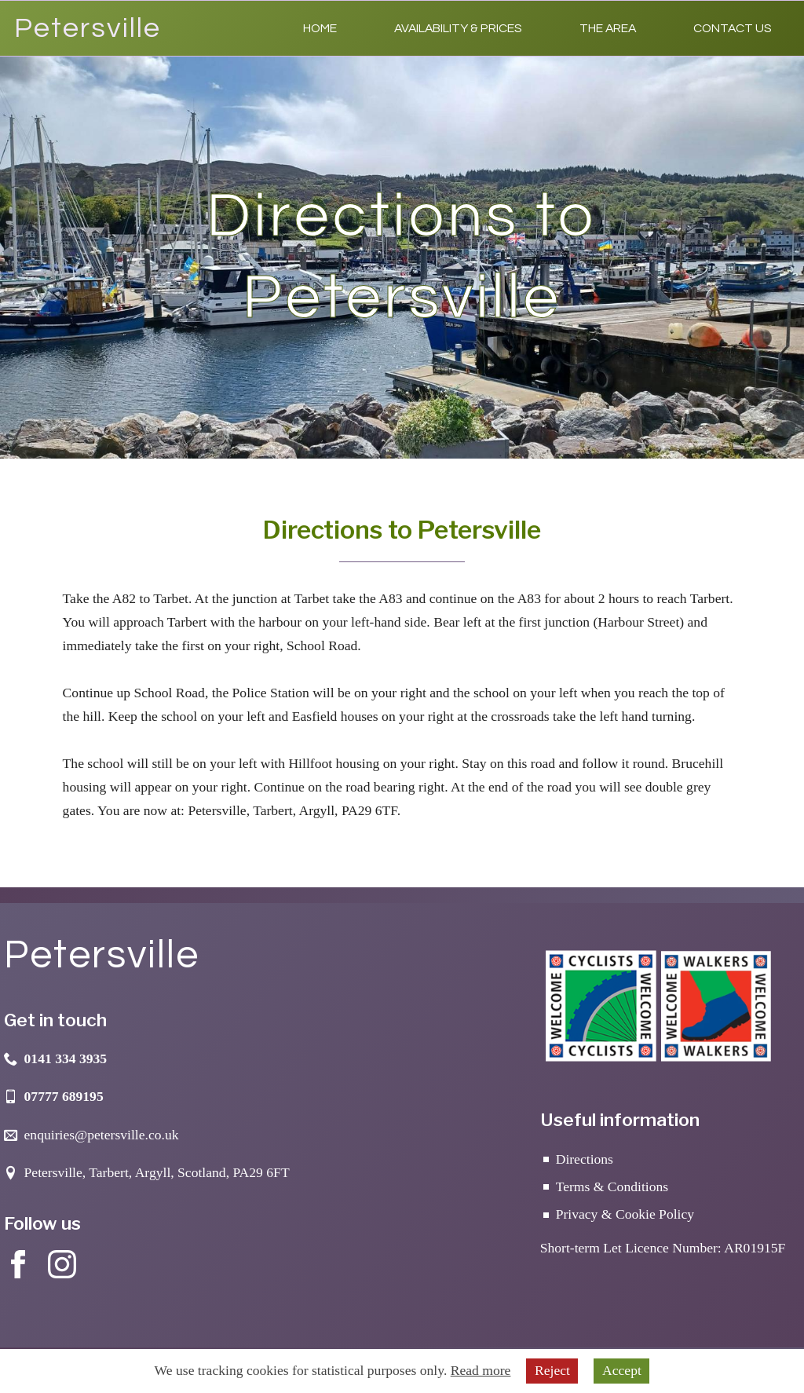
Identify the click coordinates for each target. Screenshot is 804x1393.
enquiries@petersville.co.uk (101, 1135)
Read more (481, 1370)
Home (320, 28)
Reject (552, 1370)
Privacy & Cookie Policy (625, 1214)
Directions (584, 1159)
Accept (621, 1370)
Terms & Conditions (612, 1186)
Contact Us (732, 28)
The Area (607, 28)
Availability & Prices (458, 28)
